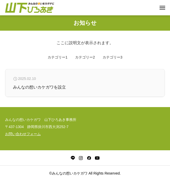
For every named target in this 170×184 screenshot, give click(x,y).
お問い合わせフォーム (23, 134)
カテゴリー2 (85, 57)
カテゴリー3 (112, 57)
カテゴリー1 (57, 57)
